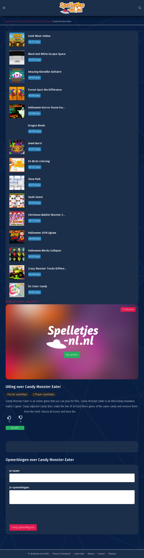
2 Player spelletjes (44, 394)
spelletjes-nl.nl (12, 21)
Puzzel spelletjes (43, 21)
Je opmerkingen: (19, 487)
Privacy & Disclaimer (61, 554)
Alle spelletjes (27, 21)
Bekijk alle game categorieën (22, 301)
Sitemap (112, 554)
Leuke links (79, 554)
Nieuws (91, 554)
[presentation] (37, 514)
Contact (101, 554)
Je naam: (14, 470)
